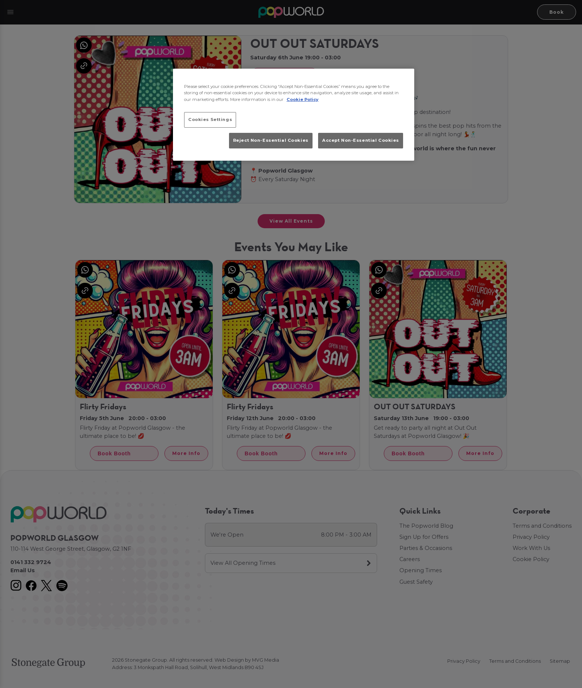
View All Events (291, 221)
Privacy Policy (531, 537)
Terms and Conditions (542, 525)
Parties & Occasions (425, 548)
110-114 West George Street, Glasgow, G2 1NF (70, 549)
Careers (409, 559)
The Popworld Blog (426, 525)
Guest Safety (416, 582)
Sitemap (560, 661)
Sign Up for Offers (423, 537)
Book (556, 12)
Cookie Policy (531, 559)
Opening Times (420, 570)
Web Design (229, 660)
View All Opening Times (242, 563)
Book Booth (274, 75)
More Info (186, 453)
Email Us (22, 570)
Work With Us (531, 548)
